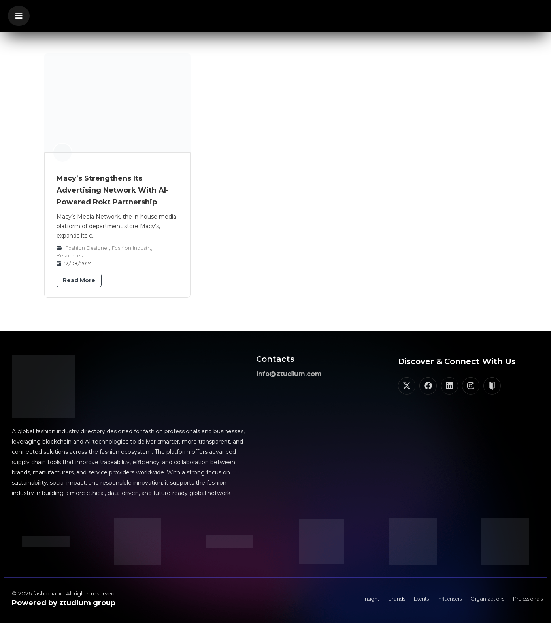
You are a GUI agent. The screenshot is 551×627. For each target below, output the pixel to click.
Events (393, 601)
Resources (70, 255)
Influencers (429, 601)
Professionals (523, 601)
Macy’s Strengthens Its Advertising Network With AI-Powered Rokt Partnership (113, 190)
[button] (19, 16)
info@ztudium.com (289, 374)
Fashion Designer (87, 248)
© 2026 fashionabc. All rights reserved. (64, 593)
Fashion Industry (132, 248)
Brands (363, 601)
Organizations (475, 601)
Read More (79, 280)
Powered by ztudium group (63, 603)
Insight (333, 601)
